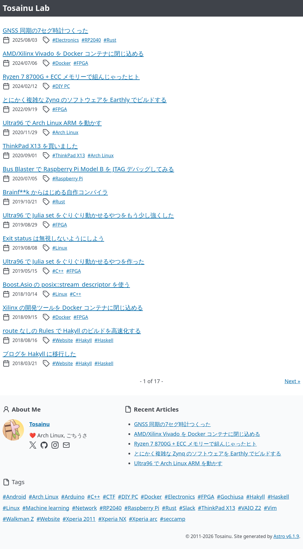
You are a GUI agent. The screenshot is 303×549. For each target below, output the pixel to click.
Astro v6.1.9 (286, 536)
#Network (84, 507)
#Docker (61, 63)
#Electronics (65, 40)
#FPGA (80, 63)
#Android (14, 496)
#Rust (110, 40)
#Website (62, 340)
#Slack (187, 507)
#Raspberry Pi (67, 178)
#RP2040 (91, 40)
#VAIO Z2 (249, 507)
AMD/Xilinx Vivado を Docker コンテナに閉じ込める (197, 433)
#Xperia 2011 (79, 518)
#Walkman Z (18, 518)
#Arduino (73, 496)
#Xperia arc (143, 518)
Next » (292, 381)
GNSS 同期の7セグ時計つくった (172, 424)
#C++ (58, 271)
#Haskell (103, 340)
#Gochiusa (230, 496)
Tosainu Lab (26, 7)
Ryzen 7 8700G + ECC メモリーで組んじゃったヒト (195, 443)
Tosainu (39, 424)
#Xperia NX (112, 518)
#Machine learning (45, 507)
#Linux (59, 248)
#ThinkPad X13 (68, 155)
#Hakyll (83, 340)
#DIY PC (61, 86)
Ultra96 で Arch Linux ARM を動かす (178, 463)
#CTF (109, 496)
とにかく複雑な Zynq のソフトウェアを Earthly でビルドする (207, 453)
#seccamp (173, 518)
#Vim (270, 507)
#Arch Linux (65, 132)
